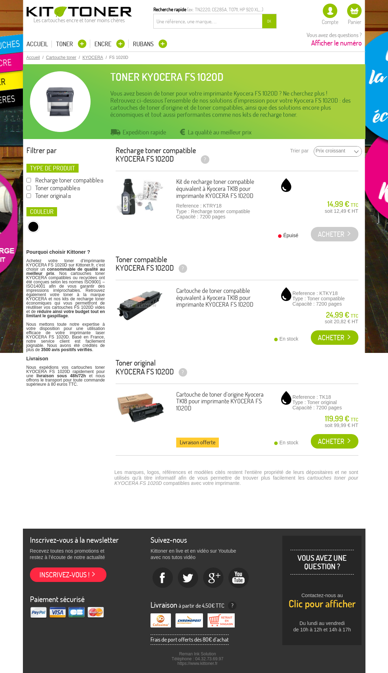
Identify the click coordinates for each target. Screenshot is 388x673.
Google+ (213, 578)
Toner (65, 44)
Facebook (162, 578)
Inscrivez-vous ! (64, 574)
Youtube (239, 578)
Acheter (331, 337)
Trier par (299, 151)
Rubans (144, 44)
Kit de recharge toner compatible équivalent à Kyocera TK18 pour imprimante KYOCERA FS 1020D (215, 189)
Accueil (37, 44)
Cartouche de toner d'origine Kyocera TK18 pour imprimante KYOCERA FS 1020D (220, 401)
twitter (188, 578)
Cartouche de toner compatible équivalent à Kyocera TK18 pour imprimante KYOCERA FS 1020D (214, 298)
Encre (103, 44)
